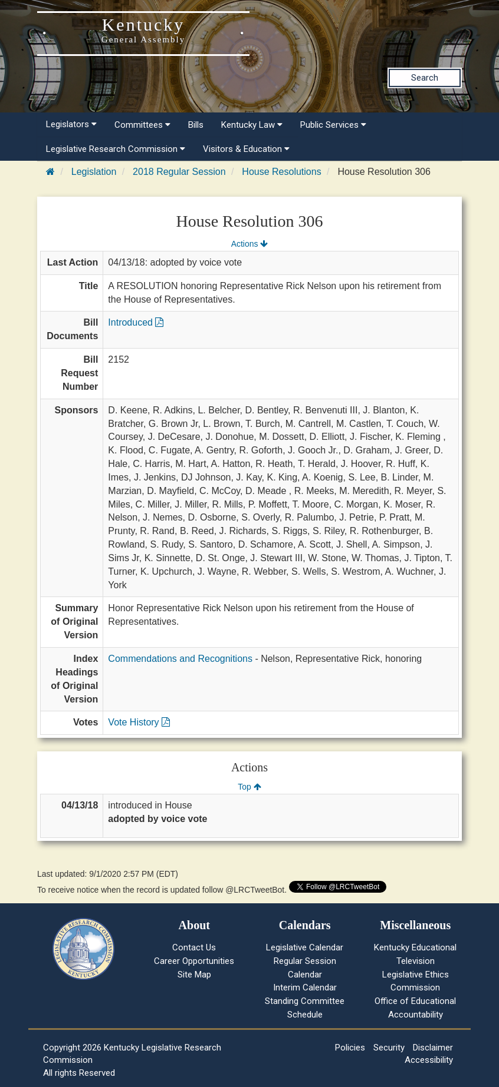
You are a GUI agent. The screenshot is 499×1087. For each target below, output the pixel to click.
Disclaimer (433, 1047)
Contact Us (194, 947)
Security (389, 1047)
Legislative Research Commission (115, 149)
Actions (249, 243)
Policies (350, 1047)
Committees (142, 125)
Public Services (333, 125)
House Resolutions (281, 172)
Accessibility (429, 1060)
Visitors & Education (246, 149)
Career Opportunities (194, 961)
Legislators (71, 124)
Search (424, 77)
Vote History (139, 722)
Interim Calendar (305, 987)
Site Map (194, 974)
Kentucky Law (252, 125)
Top (249, 786)
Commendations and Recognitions (180, 659)
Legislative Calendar (304, 947)
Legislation (94, 172)
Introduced (135, 322)
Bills (195, 125)
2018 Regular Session (179, 172)
